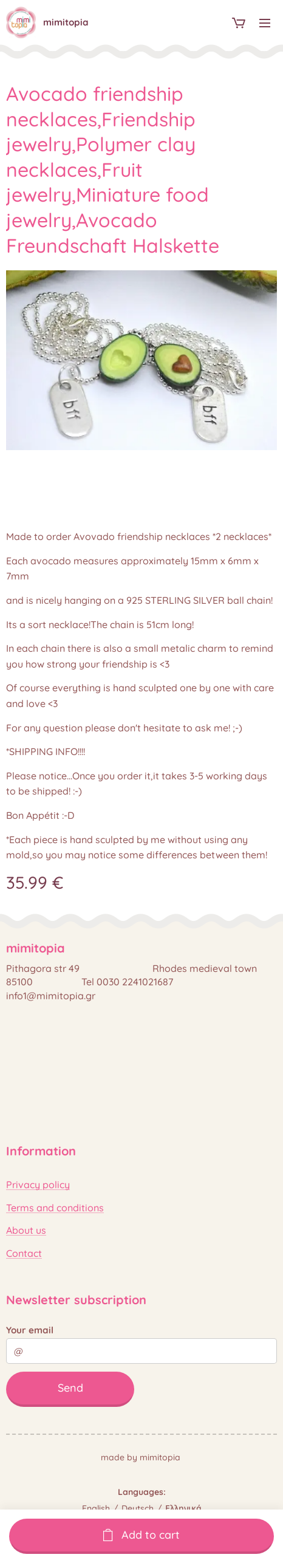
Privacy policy (38, 1184)
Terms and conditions (55, 1207)
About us (26, 1230)
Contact (24, 1253)
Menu (264, 23)
